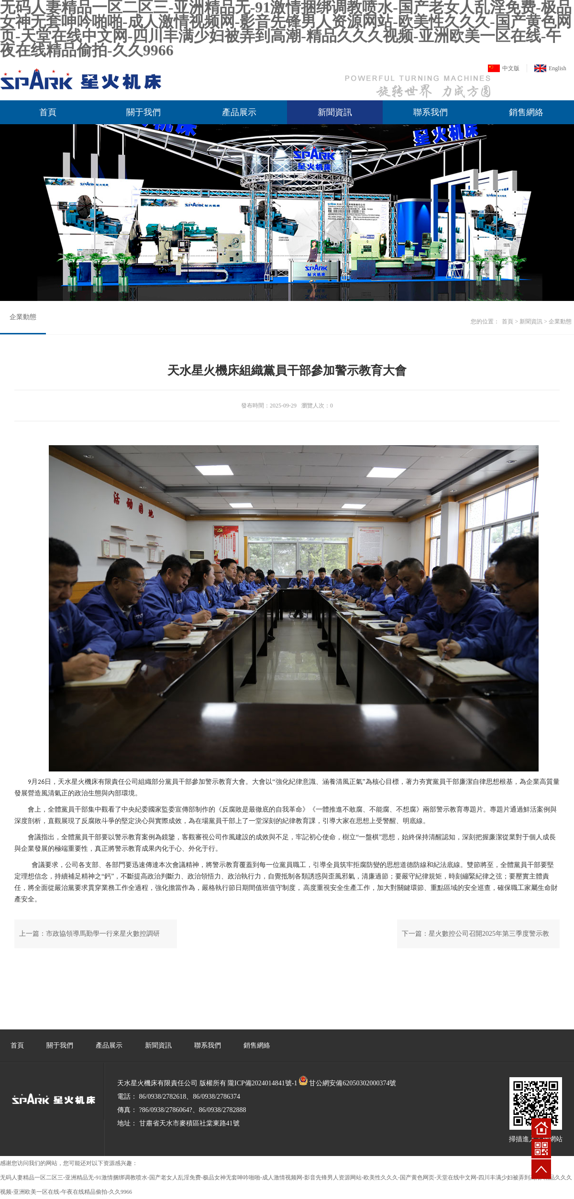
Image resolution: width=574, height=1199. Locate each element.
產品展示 (239, 112)
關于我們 (143, 112)
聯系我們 (430, 112)
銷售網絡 (526, 112)
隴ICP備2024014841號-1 (262, 1083)
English (557, 68)
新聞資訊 (335, 112)
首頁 (47, 112)
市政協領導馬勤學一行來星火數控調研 (103, 933)
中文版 (510, 68)
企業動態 (23, 317)
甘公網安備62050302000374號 (352, 1083)
